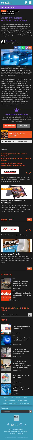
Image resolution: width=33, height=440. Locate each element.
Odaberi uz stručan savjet (10, 254)
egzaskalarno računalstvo (8, 13)
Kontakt (20, 433)
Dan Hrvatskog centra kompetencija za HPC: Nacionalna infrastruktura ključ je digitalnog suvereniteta (22, 364)
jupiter (17, 11)
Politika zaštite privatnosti (12, 431)
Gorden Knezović (11, 41)
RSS (10, 429)
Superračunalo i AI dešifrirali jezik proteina (21, 376)
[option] (16, 199)
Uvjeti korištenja (18, 429)
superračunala (10, 11)
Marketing (13, 433)
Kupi (29, 219)
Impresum (24, 431)
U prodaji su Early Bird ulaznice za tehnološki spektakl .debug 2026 (22, 295)
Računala (4, 11)
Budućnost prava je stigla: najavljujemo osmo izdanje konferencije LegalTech (21, 283)
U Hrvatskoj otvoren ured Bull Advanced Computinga (21, 327)
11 (10, 394)
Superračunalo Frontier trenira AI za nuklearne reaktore (22, 339)
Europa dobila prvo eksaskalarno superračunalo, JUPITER (21, 389)
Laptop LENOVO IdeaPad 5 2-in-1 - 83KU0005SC (14, 202)
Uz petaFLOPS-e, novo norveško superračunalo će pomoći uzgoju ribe (21, 351)
